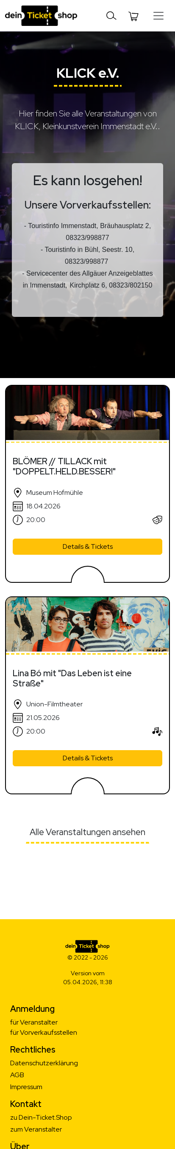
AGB (17, 1074)
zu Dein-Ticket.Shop (41, 1117)
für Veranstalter (34, 1022)
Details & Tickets (88, 546)
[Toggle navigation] (111, 16)
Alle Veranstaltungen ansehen (87, 832)
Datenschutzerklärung (44, 1063)
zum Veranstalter (36, 1129)
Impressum (26, 1086)
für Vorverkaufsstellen (43, 1032)
